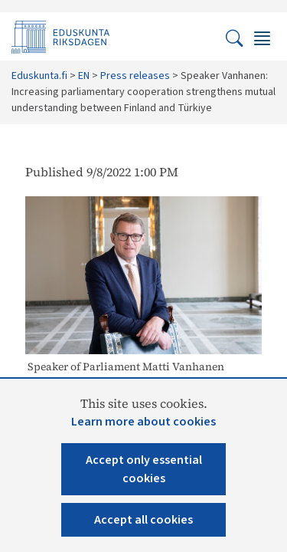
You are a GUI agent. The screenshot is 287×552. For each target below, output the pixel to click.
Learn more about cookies (143, 421)
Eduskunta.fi (39, 76)
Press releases (135, 76)
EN (84, 76)
